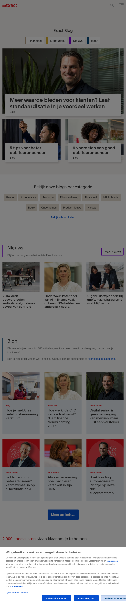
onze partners (112, 571)
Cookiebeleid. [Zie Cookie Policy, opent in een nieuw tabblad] (17, 596)
